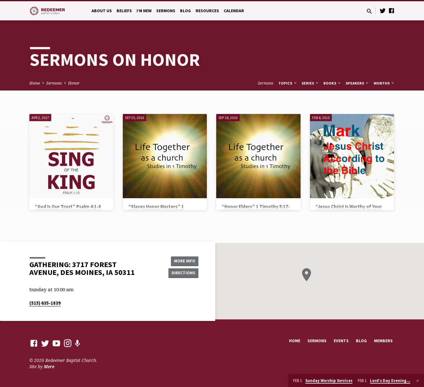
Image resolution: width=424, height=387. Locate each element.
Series (310, 83)
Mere (49, 366)
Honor (74, 83)
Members (383, 340)
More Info (183, 260)
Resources (207, 10)
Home (34, 83)
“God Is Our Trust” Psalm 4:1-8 (68, 206)
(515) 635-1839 (45, 303)
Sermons (165, 10)
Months (384, 83)
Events (341, 340)
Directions (182, 273)
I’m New (144, 10)
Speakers (357, 83)
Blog (185, 10)
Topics (287, 83)
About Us (102, 10)
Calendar (234, 10)
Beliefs (124, 10)
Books (332, 83)
